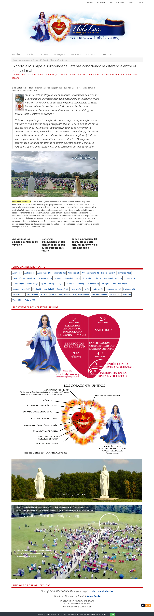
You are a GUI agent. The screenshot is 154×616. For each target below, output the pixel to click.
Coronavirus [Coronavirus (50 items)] (45, 278)
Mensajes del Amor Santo (28, 60)
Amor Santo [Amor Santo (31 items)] (44, 273)
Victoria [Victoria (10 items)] (30, 300)
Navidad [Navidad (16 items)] (49, 289)
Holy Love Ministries (101, 591)
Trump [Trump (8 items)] (126, 294)
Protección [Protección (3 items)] (129, 289)
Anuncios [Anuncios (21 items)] (73, 273)
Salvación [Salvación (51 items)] (70, 294)
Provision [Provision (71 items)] (18, 294)
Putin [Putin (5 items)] (44, 294)
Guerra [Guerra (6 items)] (81, 283)
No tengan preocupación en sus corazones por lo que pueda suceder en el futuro (53, 244)
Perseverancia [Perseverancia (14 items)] (113, 289)
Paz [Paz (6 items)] (86, 289)
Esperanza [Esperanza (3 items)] (32, 283)
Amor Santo (94, 595)
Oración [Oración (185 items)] (62, 289)
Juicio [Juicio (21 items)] (105, 283)
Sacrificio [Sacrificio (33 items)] (56, 294)
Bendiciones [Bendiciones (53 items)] (108, 273)
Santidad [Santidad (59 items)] (83, 294)
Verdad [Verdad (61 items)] (17, 300)
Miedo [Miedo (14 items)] (36, 289)
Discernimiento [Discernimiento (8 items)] (71, 278)
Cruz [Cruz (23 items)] (57, 278)
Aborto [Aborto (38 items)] (17, 273)
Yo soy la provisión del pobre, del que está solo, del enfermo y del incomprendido (85, 243)
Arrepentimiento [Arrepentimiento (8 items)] (90, 273)
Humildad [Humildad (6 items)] (93, 283)
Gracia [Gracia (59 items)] (69, 283)
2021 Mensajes (44, 60)
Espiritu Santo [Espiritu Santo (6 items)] (47, 283)
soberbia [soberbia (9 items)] (115, 294)
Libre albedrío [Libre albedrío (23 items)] (119, 283)
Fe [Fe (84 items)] (60, 283)
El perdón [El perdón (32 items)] (18, 283)
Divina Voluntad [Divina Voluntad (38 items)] (113, 278)
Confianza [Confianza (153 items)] (124, 273)
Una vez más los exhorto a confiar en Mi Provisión (24, 241)
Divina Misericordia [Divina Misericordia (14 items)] (92, 278)
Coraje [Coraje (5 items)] (31, 278)
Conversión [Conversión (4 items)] (18, 278)
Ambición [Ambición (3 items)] (29, 273)
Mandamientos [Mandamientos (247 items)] (21, 289)
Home (15, 60)
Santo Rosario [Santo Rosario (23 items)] (99, 294)
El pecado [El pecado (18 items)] (130, 278)
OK (112, 614)
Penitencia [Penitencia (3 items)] (97, 289)
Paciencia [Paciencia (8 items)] (76, 289)
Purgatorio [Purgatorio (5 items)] (32, 294)
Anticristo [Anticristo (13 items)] (60, 273)
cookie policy (103, 614)
